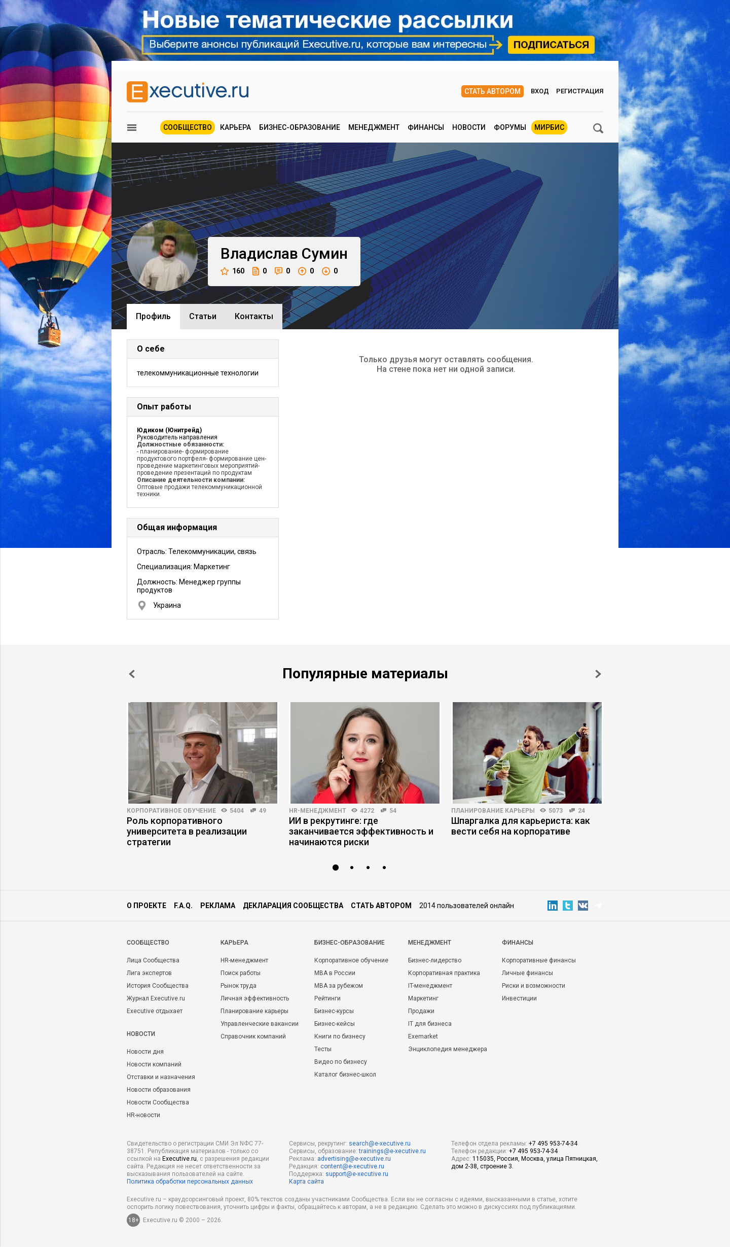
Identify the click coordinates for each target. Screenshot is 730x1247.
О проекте (146, 906)
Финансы (426, 127)
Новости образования (159, 1089)
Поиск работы (241, 973)
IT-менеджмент (430, 985)
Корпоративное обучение (171, 810)
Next (598, 674)
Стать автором (492, 91)
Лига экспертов (149, 973)
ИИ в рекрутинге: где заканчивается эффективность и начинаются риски (361, 831)
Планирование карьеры (493, 810)
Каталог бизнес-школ (345, 1074)
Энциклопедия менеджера (447, 1049)
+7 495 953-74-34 (553, 1143)
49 (262, 810)
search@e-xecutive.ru (380, 1143)
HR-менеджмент (317, 810)
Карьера (235, 127)
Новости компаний (154, 1064)
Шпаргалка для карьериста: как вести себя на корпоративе (520, 826)
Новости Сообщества (158, 1102)
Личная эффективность (255, 998)
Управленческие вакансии (260, 1023)
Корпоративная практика (444, 973)
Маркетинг (423, 998)
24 (581, 810)
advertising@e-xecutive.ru (354, 1158)
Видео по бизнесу (340, 1061)
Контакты (254, 316)
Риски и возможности (533, 985)
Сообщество (187, 127)
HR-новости (143, 1115)
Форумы (510, 127)
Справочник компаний (253, 1036)
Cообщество (148, 942)
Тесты (323, 1049)
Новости (469, 127)
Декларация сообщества (293, 906)
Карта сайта (306, 1181)
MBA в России (334, 973)
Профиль (153, 316)
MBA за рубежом (338, 985)
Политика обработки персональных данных (190, 1181)
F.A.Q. (183, 906)
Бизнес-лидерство (434, 960)
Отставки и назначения (161, 1077)
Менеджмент (373, 127)
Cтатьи (202, 316)
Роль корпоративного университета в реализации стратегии (187, 831)
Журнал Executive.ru (156, 998)
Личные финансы (527, 973)
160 (232, 271)
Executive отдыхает (154, 1011)
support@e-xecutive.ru (356, 1173)
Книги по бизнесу (340, 1036)
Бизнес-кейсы (334, 1023)
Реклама (217, 906)
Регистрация (579, 91)
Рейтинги (327, 998)
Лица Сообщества (153, 960)
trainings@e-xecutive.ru (392, 1151)
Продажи (421, 1011)
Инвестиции (519, 998)
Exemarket (423, 1036)
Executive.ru (179, 1158)
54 (392, 810)
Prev (132, 674)
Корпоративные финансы (539, 960)
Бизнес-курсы (334, 1011)
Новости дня (145, 1051)
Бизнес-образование (299, 127)
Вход (540, 91)
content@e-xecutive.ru (352, 1166)
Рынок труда (239, 985)
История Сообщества (158, 985)
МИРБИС (549, 127)
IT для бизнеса (430, 1023)
